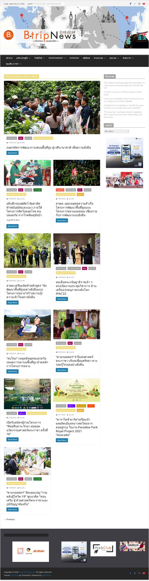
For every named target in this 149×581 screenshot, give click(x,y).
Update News (11, 138)
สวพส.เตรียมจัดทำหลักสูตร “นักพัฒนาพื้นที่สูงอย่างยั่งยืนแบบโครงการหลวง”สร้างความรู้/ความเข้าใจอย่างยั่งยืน (26, 291)
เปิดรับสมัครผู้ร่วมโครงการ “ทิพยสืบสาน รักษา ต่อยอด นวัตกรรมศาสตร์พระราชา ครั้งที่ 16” (27, 428)
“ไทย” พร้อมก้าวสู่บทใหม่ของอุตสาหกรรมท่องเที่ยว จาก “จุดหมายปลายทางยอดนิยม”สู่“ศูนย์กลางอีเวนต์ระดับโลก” (124, 85)
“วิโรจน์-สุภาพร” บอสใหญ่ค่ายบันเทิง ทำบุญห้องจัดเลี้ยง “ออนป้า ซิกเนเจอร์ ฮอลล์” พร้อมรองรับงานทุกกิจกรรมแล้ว (123, 114)
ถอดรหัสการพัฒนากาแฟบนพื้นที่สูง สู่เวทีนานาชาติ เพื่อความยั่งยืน (48, 147)
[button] (29, 58)
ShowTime (60, 190)
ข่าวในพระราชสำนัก (74, 268)
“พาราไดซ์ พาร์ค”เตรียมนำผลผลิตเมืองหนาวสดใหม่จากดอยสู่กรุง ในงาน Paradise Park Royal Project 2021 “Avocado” (77, 427)
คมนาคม (113, 58)
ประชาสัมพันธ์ (81, 406)
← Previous (9, 519)
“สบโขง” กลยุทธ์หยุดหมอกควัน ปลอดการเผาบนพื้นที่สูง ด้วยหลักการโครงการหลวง (27, 362)
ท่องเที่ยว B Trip (12, 64)
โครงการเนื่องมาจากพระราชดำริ (43, 138)
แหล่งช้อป (91, 406)
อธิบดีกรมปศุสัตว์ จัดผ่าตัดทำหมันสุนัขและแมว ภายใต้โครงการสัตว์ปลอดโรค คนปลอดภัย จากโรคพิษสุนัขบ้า (24, 209)
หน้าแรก (9, 58)
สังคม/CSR (127, 58)
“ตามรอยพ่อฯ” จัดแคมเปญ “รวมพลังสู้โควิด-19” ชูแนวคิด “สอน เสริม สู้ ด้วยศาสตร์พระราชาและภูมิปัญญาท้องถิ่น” (27, 498)
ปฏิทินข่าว (22, 413)
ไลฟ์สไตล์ (38, 58)
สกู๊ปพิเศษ (86, 58)
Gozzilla (22, 143)
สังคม (20, 138)
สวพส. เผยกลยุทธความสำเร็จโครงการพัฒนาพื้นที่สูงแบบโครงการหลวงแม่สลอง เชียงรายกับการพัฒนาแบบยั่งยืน (76, 209)
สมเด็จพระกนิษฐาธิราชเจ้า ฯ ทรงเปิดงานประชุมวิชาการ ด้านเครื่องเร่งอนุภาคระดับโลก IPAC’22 (76, 288)
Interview (74, 58)
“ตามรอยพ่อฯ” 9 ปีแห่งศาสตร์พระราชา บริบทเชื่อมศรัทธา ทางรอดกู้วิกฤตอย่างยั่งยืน (76, 361)
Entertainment (56, 58)
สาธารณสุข (37, 190)
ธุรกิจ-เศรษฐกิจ (22, 58)
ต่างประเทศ (98, 58)
